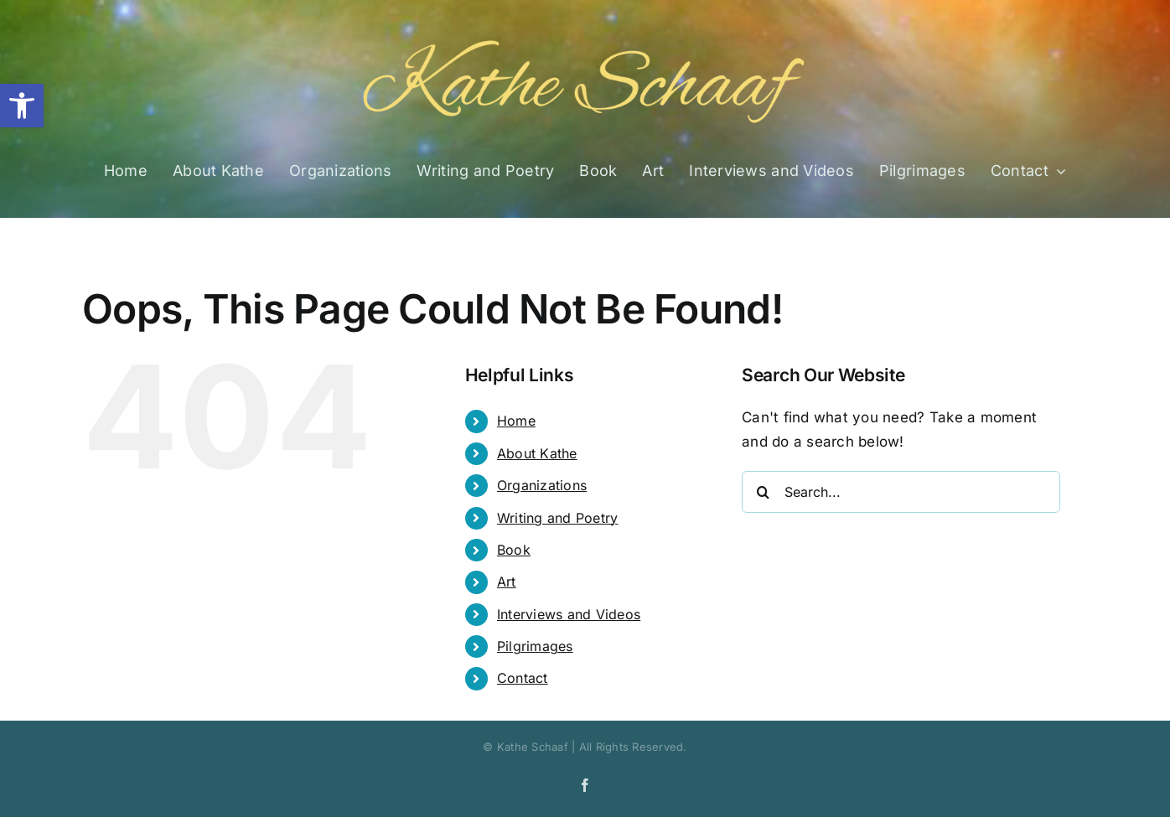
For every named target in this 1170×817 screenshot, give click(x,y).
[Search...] (901, 492)
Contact (522, 678)
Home (516, 420)
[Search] (763, 492)
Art (506, 581)
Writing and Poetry (558, 517)
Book (514, 549)
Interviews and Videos (568, 614)
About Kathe (537, 453)
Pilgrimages (535, 646)
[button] (22, 105)
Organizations (542, 485)
